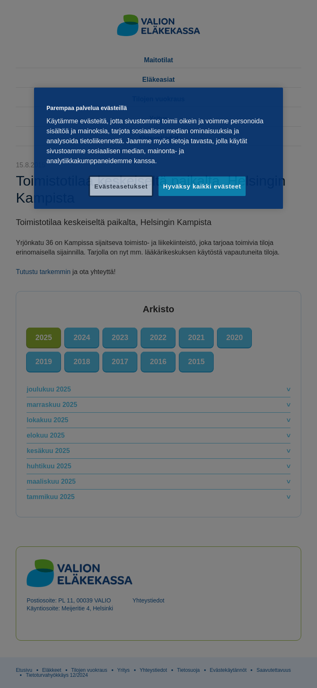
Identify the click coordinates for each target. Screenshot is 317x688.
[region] (158, 148)
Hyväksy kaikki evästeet (202, 186)
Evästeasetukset (121, 186)
